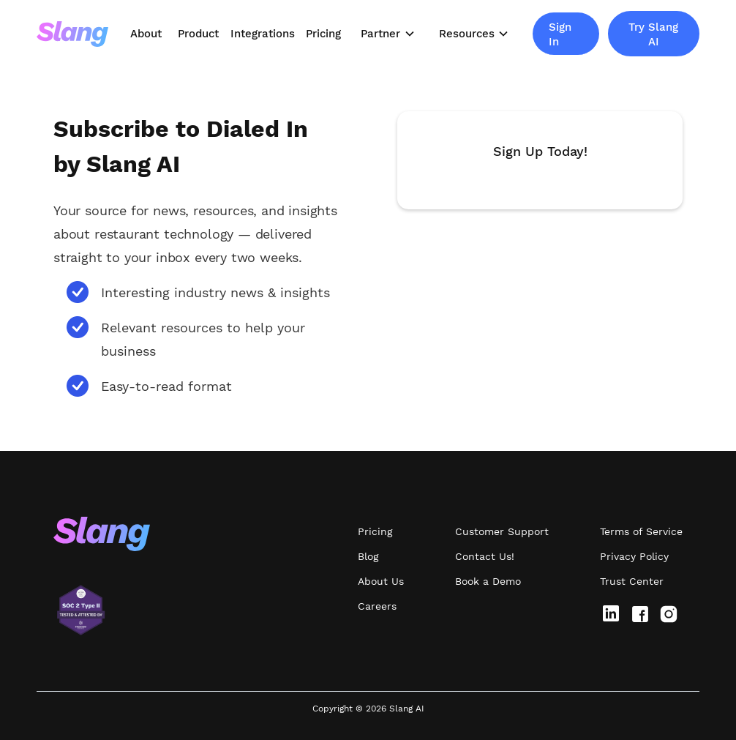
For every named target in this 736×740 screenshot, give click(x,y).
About (146, 33)
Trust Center (632, 581)
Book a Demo (488, 581)
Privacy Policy (634, 556)
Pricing (323, 33)
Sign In (560, 34)
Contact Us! (484, 556)
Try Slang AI (653, 34)
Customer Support (502, 531)
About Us (381, 581)
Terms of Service (641, 531)
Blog (368, 556)
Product (198, 33)
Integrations (262, 33)
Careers (377, 606)
